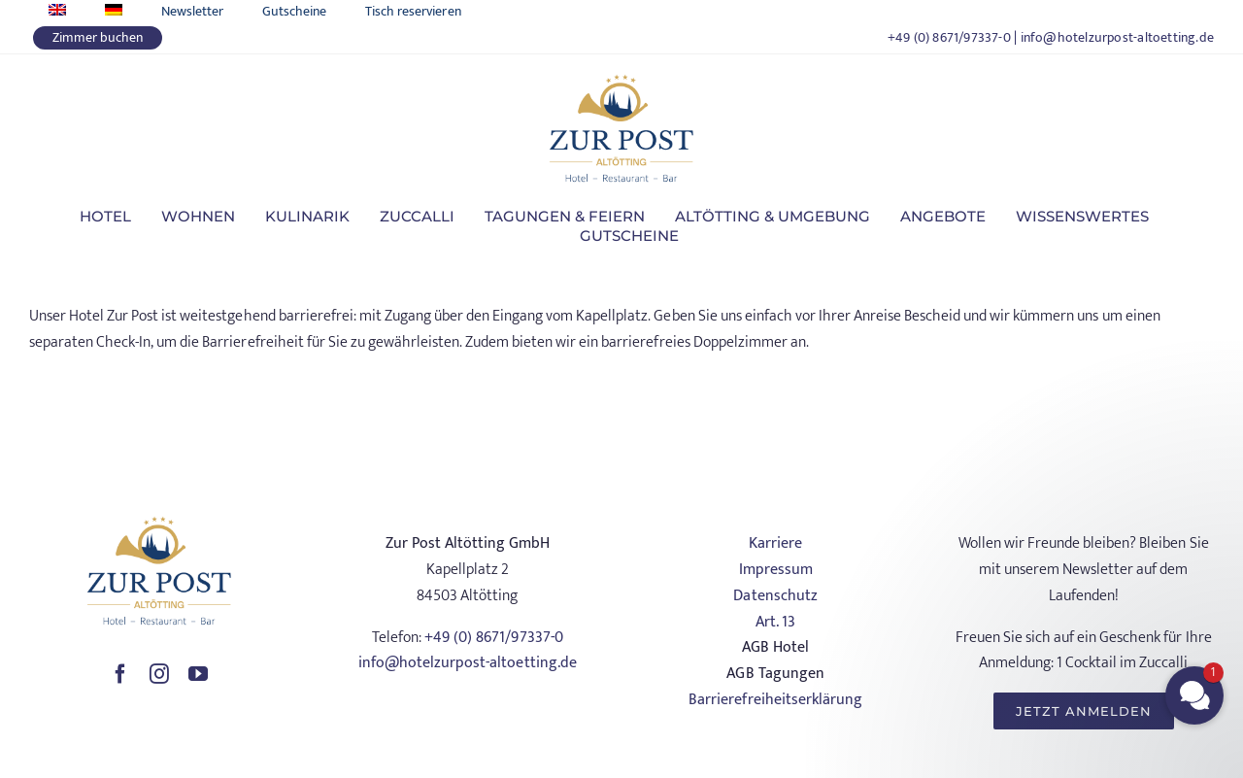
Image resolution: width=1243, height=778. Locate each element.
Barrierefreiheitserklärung (775, 700)
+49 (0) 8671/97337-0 (949, 37)
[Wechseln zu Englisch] (57, 11)
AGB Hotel (775, 647)
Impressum (776, 570)
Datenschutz (775, 596)
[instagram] (159, 674)
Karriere (775, 543)
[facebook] (120, 674)
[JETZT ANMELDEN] (1083, 711)
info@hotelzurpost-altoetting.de (1118, 37)
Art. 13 (775, 622)
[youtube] (198, 674)
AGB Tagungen (774, 673)
